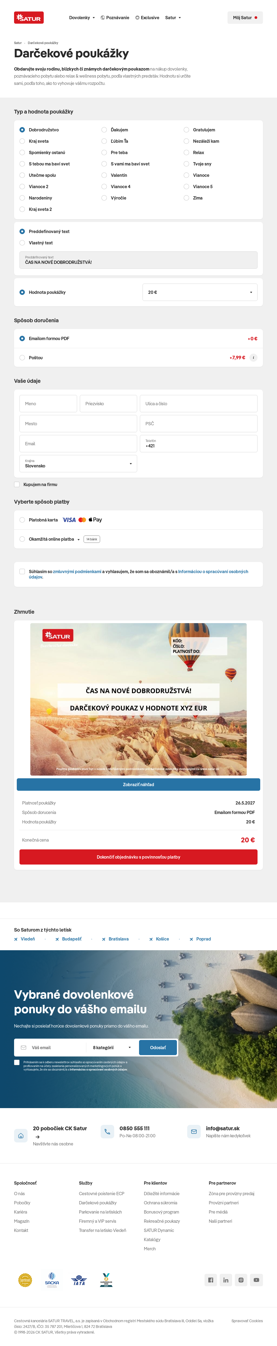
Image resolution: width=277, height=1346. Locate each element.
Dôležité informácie (162, 1193)
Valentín (119, 175)
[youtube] (256, 1280)
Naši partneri (220, 1221)
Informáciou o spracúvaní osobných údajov (98, 1069)
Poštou (36, 357)
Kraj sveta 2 (40, 209)
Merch (150, 1248)
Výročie (118, 198)
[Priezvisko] (108, 403)
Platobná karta (43, 520)
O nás (19, 1193)
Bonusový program (161, 1212)
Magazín (21, 1221)
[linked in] (226, 1280)
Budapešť (68, 939)
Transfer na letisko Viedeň (102, 1230)
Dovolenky (82, 17)
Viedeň (24, 939)
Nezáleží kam (206, 141)
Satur (173, 17)
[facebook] (211, 1280)
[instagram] (241, 1280)
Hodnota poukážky (47, 292)
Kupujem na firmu (40, 484)
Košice (159, 939)
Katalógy (152, 1239)
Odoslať (158, 1047)
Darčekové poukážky (98, 1202)
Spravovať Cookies (247, 1320)
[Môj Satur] (245, 17)
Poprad (200, 939)
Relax (198, 152)
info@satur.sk (223, 1128)
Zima (198, 198)
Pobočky (22, 1202)
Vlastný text (41, 242)
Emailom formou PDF (49, 338)
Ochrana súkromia (160, 1202)
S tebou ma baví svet (49, 164)
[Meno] (48, 403)
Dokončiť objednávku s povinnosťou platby (138, 857)
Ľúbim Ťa (119, 141)
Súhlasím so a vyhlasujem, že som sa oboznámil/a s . (138, 574)
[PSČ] (199, 423)
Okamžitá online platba (51, 539)
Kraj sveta (39, 141)
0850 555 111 (135, 1128)
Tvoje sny (202, 164)
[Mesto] (78, 423)
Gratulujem (204, 129)
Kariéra (20, 1212)
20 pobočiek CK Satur (60, 1132)
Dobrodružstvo (44, 129)
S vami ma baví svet (130, 164)
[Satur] (29, 17)
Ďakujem (119, 129)
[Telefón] (199, 443)
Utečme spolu (42, 175)
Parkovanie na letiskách (100, 1212)
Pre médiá (218, 1212)
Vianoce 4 (120, 186)
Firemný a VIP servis (97, 1221)
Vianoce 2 (38, 186)
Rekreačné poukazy (162, 1221)
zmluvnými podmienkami (77, 571)
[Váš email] (78, 443)
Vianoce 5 (203, 186)
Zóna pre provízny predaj (231, 1193)
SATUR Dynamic (159, 1230)
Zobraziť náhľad (138, 784)
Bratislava (115, 939)
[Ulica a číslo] (199, 403)
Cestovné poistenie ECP (101, 1193)
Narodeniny (40, 198)
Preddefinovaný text (49, 231)
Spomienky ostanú (47, 152)
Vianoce (201, 175)
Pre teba (119, 152)
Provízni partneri (224, 1202)
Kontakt (21, 1230)
